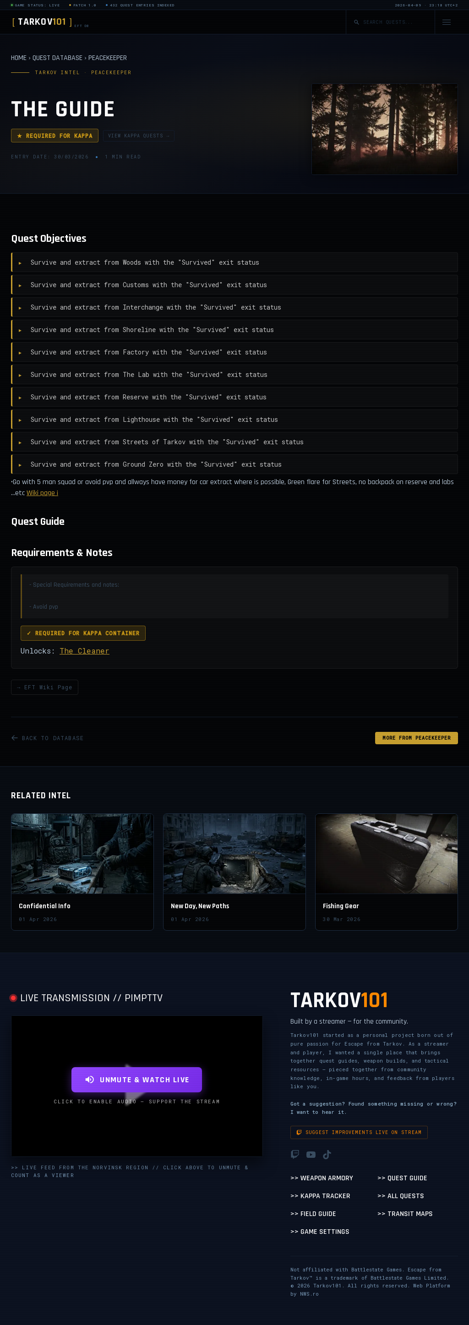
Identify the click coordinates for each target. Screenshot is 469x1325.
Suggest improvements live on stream (359, 1132)
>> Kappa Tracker (320, 1196)
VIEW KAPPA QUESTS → (138, 136)
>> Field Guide (313, 1214)
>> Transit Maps (405, 1214)
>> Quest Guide (402, 1178)
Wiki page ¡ (42, 493)
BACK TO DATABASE (47, 738)
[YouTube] (311, 1154)
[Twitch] (295, 1154)
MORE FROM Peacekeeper (416, 738)
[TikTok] (327, 1154)
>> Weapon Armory (321, 1178)
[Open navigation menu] (446, 22)
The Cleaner (84, 650)
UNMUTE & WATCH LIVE (136, 1079)
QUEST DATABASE (57, 58)
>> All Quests (400, 1196)
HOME (19, 58)
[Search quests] (395, 22)
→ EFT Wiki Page (44, 687)
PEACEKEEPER (107, 58)
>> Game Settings (319, 1232)
